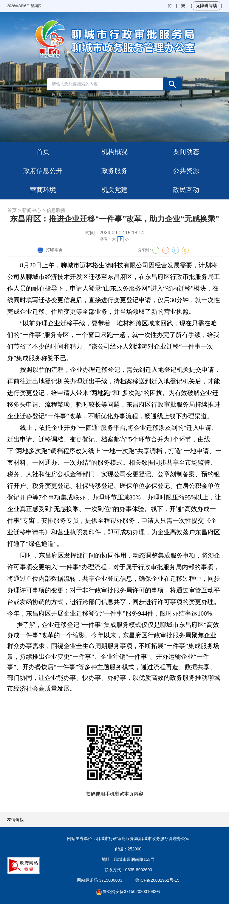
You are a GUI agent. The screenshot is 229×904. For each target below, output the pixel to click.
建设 (127, 95)
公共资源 (186, 170)
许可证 (158, 95)
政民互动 (186, 189)
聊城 (91, 95)
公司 (72, 95)
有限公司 (115, 95)
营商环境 (43, 189)
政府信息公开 (43, 170)
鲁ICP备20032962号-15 (157, 880)
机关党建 (114, 189)
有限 (82, 95)
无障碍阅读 (206, 5)
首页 (42, 151)
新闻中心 (31, 210)
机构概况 (114, 151)
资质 (170, 95)
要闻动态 (186, 151)
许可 (101, 95)
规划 (137, 95)
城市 (147, 95)
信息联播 (56, 210)
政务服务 (114, 170)
